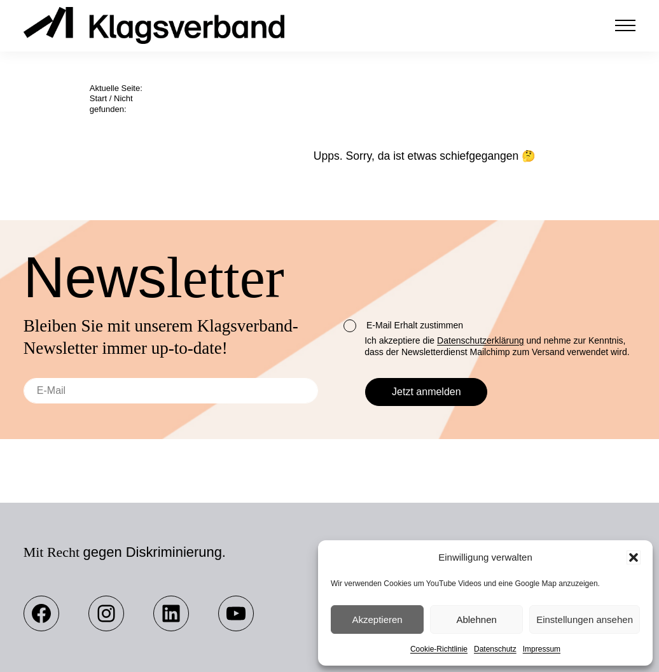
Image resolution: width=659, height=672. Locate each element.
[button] (633, 557)
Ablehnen (476, 619)
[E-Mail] (171, 390)
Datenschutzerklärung (480, 340)
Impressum (541, 649)
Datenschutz (495, 649)
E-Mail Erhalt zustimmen (403, 325)
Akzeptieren (377, 619)
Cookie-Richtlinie (439, 649)
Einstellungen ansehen (584, 619)
